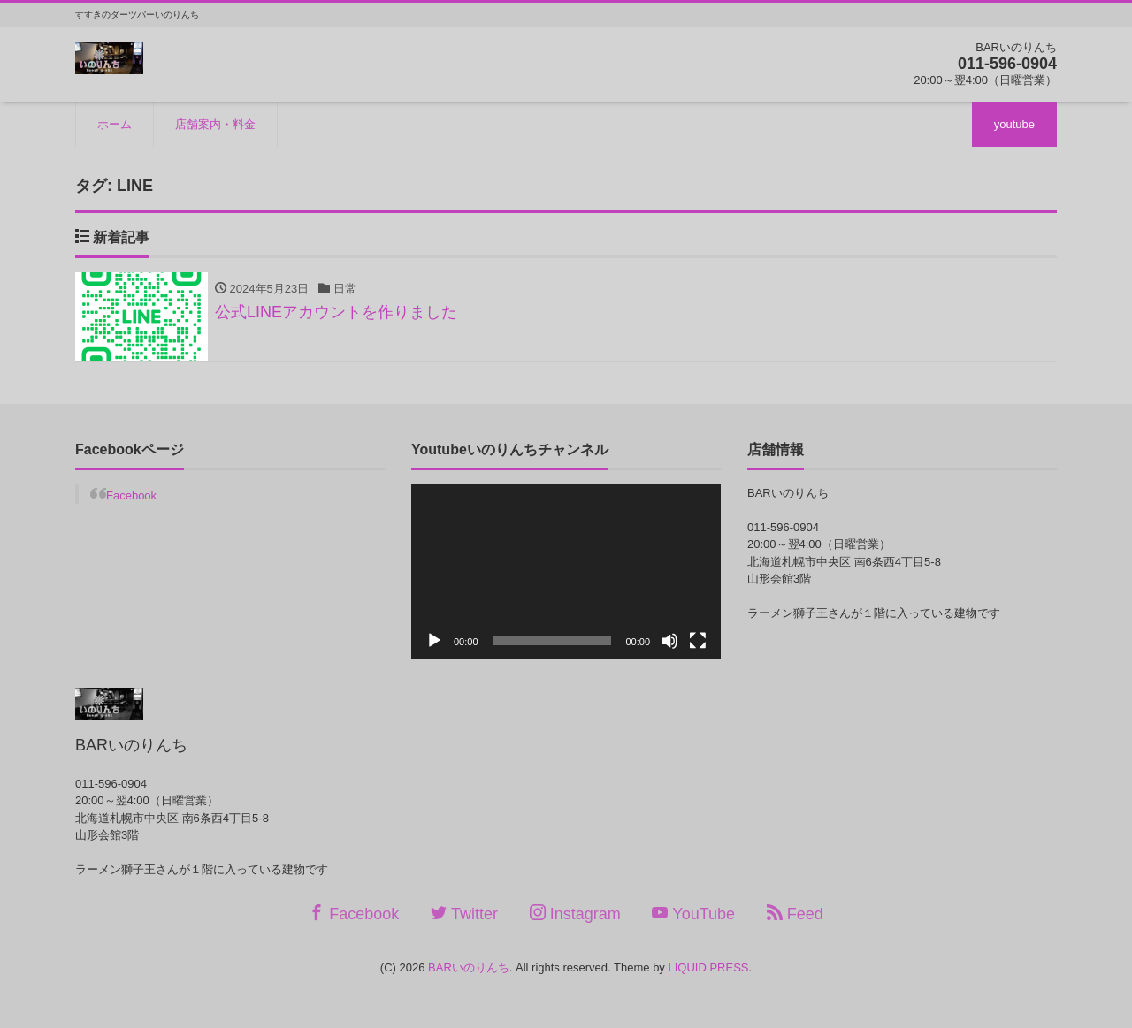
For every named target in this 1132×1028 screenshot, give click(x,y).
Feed (795, 913)
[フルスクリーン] (698, 641)
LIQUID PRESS (708, 967)
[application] (566, 571)
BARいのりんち (468, 967)
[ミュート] (669, 641)
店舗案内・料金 (215, 124)
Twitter (464, 913)
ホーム (114, 124)
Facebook (131, 495)
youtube (1014, 124)
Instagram (575, 913)
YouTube (693, 913)
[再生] (434, 641)
